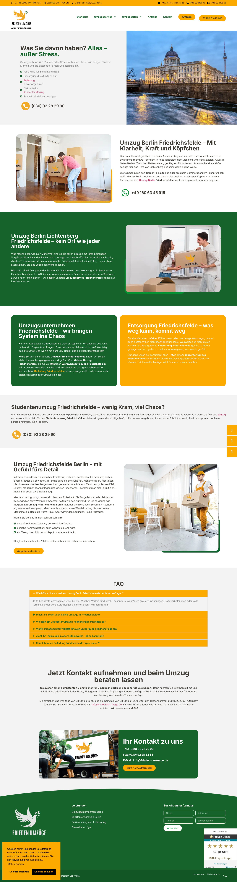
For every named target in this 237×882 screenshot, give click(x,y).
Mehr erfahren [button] (16, 864)
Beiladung (29, 80)
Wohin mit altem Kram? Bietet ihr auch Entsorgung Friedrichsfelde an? (76, 628)
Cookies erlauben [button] (43, 871)
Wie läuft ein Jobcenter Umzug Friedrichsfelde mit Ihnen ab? (71, 621)
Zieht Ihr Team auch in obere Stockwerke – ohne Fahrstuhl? (70, 635)
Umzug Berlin (147, 180)
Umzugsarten (132, 17)
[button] (118, 593)
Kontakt (167, 16)
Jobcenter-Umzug (34, 92)
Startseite (82, 16)
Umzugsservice (105, 17)
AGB (225, 875)
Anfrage (152, 16)
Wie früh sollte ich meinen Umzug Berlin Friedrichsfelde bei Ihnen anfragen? (80, 593)
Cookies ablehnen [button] (19, 871)
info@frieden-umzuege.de (107, 704)
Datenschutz (213, 874)
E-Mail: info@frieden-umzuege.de (145, 760)
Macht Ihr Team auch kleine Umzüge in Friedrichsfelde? (68, 614)
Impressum (198, 874)
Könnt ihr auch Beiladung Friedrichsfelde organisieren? (68, 643)
